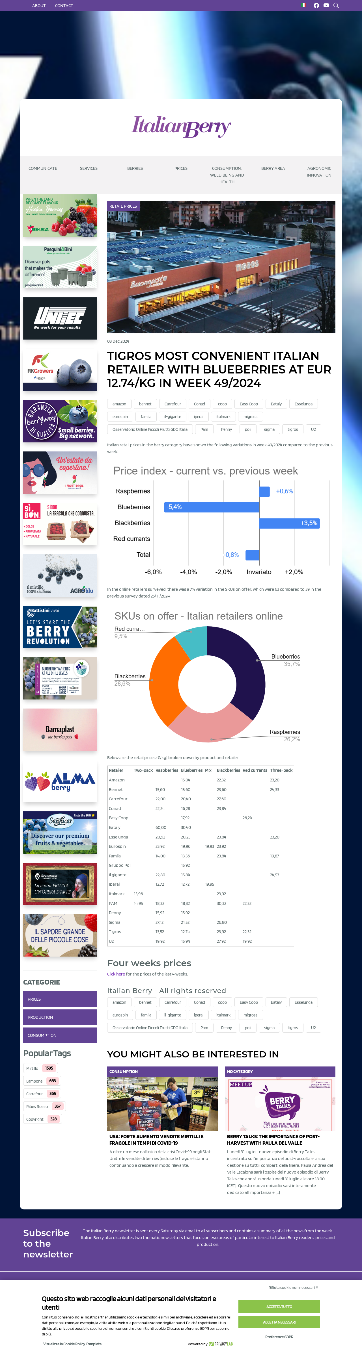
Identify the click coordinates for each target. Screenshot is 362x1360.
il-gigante (172, 416)
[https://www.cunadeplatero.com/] (60, 888)
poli (248, 429)
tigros (293, 429)
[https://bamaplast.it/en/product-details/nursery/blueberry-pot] (60, 734)
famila (146, 416)
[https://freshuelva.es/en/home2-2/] (60, 220)
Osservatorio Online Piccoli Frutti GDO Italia (150, 429)
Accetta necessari (279, 1322)
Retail (116, 206)
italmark (223, 416)
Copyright (35, 1119)
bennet (145, 404)
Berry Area (273, 168)
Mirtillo (32, 1068)
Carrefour (34, 1093)
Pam (204, 429)
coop (222, 404)
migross (251, 416)
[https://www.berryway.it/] (60, 425)
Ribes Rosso (37, 1106)
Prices (181, 168)
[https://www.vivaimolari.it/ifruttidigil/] (60, 477)
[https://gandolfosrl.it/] (60, 785)
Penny (226, 429)
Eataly (276, 404)
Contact (64, 5)
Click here (116, 974)
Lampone (34, 1081)
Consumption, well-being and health (227, 175)
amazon (119, 404)
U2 (313, 429)
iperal (198, 416)
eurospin (120, 416)
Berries (135, 168)
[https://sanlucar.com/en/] (60, 837)
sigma (269, 429)
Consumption (42, 1035)
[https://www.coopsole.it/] (60, 528)
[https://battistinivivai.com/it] (60, 631)
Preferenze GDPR (279, 1337)
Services (89, 168)
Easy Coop (249, 404)
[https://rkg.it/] (60, 374)
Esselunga (304, 404)
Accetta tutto (279, 1306)
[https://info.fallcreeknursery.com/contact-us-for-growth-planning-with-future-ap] (60, 683)
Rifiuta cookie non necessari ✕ (294, 1287)
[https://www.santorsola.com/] (60, 940)
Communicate (43, 168)
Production (40, 1017)
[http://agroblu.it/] (60, 580)
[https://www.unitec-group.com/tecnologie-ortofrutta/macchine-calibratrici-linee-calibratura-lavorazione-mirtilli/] (60, 323)
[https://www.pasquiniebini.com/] (60, 271)
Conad (199, 404)
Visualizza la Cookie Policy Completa (72, 1344)
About (39, 5)
